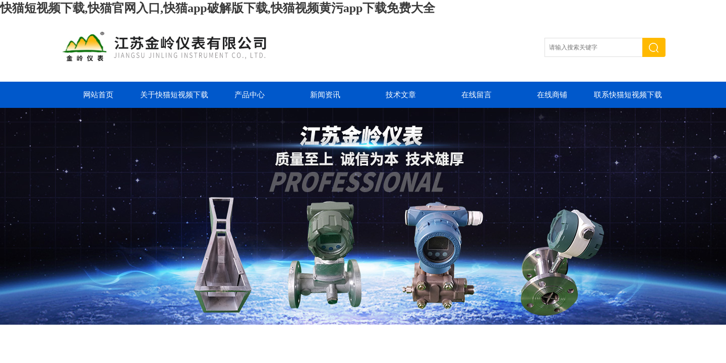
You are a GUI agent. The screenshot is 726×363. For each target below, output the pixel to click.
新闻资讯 (325, 95)
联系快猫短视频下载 (628, 95)
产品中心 (249, 95)
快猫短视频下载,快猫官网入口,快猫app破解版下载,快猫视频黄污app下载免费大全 (217, 8)
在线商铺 (552, 95)
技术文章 (401, 95)
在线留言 (476, 95)
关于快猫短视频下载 (174, 95)
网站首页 (98, 95)
